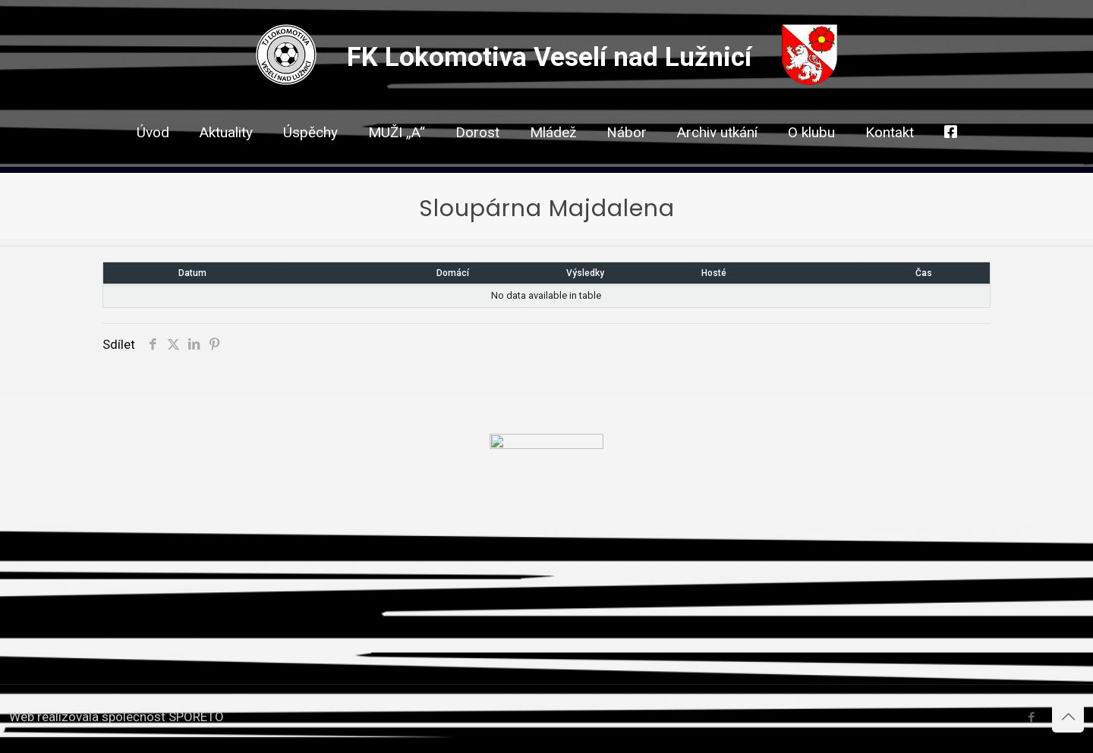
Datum (192, 273)
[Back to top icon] (1068, 717)
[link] (477, 159)
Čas (923, 273)
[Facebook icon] (1031, 717)
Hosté (713, 273)
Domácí (452, 273)
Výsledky (585, 273)
